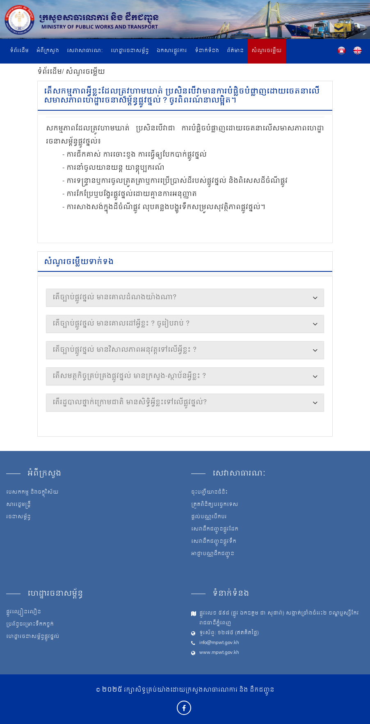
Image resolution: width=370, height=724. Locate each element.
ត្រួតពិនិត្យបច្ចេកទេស (214, 505)
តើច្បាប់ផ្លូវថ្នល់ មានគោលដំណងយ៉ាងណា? (114, 297)
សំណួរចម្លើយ (266, 51)
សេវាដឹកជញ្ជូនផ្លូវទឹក (213, 542)
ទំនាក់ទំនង (207, 51)
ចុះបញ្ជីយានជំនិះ (209, 492)
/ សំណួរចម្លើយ (83, 72)
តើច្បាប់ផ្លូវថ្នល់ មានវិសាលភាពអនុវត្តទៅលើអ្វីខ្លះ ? (124, 350)
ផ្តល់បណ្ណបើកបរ (209, 517)
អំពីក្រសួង (48, 51)
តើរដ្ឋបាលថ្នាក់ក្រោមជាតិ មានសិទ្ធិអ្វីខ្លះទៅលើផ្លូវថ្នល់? (130, 402)
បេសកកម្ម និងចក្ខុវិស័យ (32, 492)
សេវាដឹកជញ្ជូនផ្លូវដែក (214, 529)
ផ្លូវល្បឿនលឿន (23, 612)
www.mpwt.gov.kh (219, 653)
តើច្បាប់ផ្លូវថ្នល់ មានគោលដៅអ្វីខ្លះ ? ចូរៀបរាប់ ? (121, 324)
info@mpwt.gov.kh (219, 643)
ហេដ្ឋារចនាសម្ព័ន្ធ (130, 51)
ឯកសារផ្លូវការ (172, 51)
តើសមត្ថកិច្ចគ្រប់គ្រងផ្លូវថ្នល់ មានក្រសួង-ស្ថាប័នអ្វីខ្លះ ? (129, 376)
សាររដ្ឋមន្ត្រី (18, 505)
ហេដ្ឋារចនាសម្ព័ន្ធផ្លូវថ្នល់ (32, 637)
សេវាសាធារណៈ (85, 51)
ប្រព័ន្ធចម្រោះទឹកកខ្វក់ (30, 624)
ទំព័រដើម (19, 51)
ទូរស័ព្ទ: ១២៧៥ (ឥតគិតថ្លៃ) (229, 633)
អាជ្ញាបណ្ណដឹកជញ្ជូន (212, 554)
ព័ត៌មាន (235, 51)
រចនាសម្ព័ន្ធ (18, 517)
